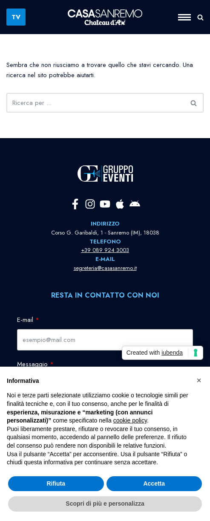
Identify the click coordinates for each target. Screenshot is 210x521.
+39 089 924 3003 (105, 250)
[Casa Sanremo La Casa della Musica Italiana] (105, 17)
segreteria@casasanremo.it (105, 268)
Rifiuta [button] (55, 483)
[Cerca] (200, 17)
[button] (199, 380)
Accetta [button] (154, 483)
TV (16, 17)
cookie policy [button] (130, 420)
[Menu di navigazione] (187, 17)
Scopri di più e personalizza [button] (105, 503)
